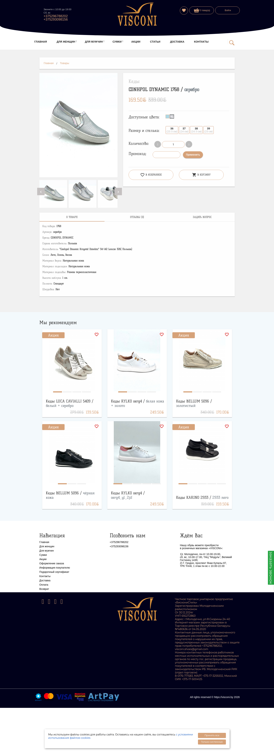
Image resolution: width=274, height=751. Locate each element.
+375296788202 (56, 16)
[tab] (72, 217)
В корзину (201, 175)
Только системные (212, 741)
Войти (228, 10)
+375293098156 (56, 19)
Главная (49, 63)
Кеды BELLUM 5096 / (194, 403)
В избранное (151, 175)
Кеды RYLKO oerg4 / (128, 495)
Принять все (211, 735)
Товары (64, 63)
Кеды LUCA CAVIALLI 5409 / (69, 403)
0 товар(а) (202, 10)
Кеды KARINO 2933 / (202, 497)
